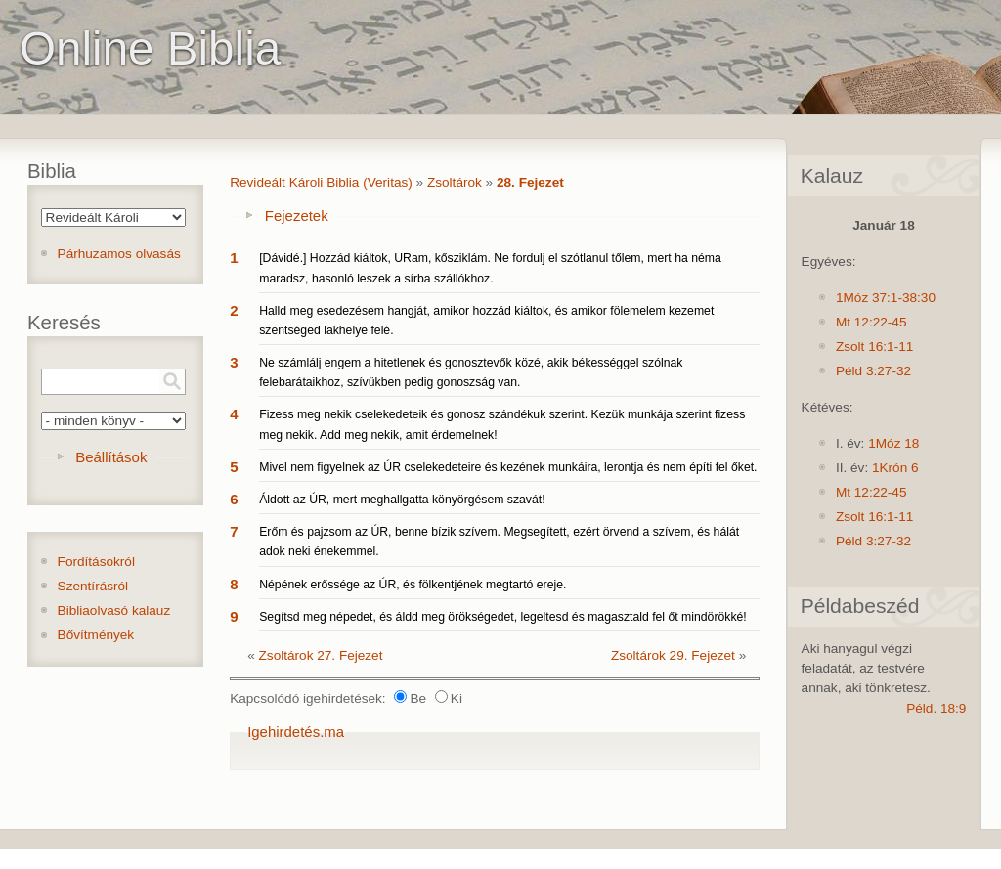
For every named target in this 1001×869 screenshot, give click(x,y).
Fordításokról (96, 561)
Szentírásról (93, 586)
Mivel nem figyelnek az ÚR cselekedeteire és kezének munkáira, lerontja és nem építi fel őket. (508, 467)
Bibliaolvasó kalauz (114, 610)
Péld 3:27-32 (873, 371)
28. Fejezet (530, 182)
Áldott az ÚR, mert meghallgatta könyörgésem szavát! (401, 499)
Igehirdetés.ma (295, 731)
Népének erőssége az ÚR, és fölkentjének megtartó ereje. (412, 584)
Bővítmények (96, 635)
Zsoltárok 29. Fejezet (673, 655)
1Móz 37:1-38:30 (886, 297)
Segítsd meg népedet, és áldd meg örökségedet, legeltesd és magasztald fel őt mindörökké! (503, 617)
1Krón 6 (895, 467)
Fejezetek (296, 215)
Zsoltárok (454, 182)
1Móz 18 (893, 443)
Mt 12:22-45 (871, 322)
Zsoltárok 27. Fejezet (321, 655)
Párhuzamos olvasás (119, 253)
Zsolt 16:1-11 (874, 346)
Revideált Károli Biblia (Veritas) (321, 182)
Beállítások (111, 457)
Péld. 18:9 (936, 708)
